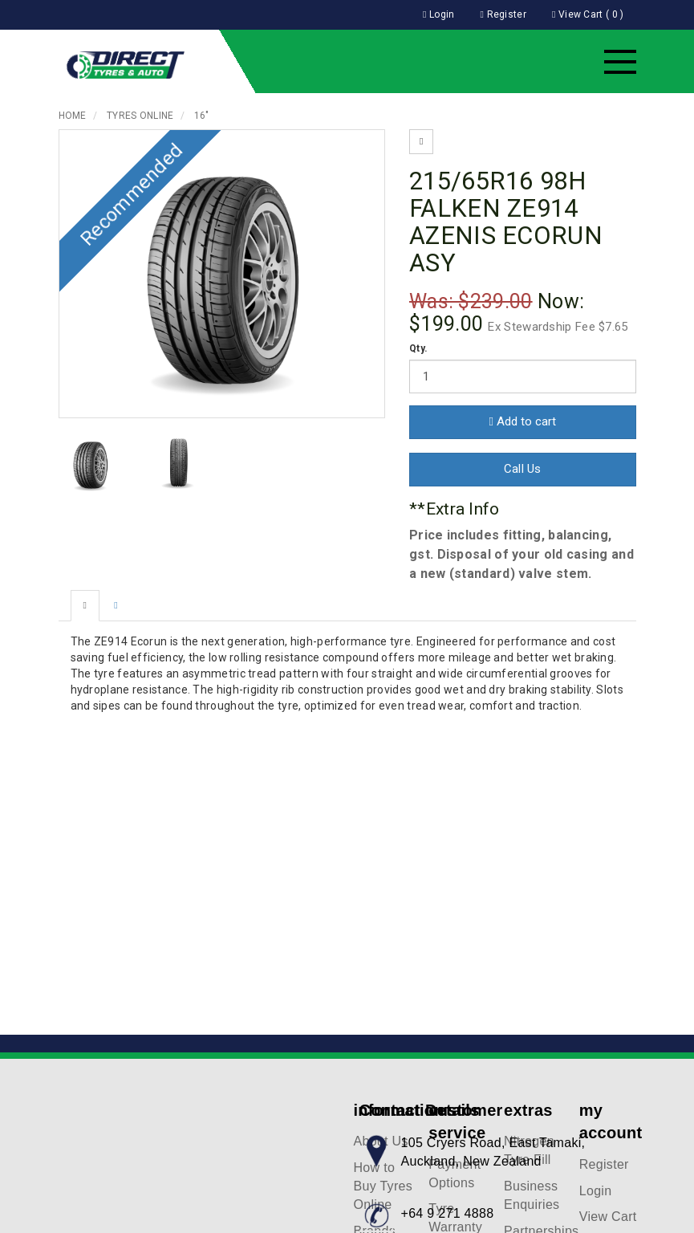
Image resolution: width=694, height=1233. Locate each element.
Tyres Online (140, 115)
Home (73, 115)
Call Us (523, 469)
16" (201, 115)
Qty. (418, 348)
